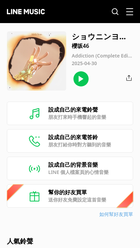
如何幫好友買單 (116, 214)
